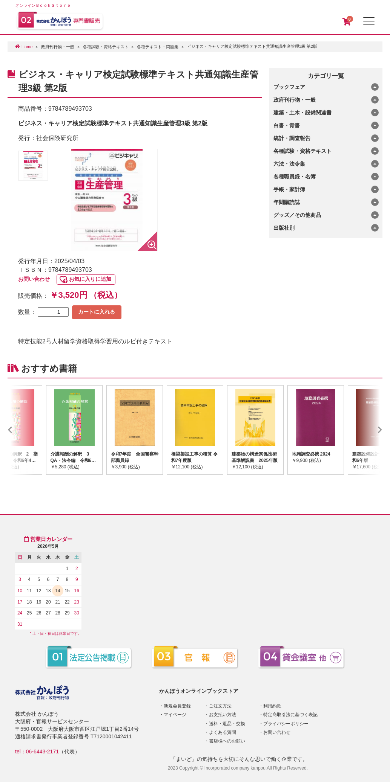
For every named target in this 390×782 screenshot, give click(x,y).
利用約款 (272, 706)
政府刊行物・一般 (57, 46)
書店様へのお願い (227, 741)
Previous (21, 430)
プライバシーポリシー (286, 723)
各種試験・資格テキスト (106, 46)
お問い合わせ (34, 279)
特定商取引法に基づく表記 (290, 714)
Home (26, 46)
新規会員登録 (177, 706)
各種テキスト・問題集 (157, 46)
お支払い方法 (222, 714)
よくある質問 (222, 732)
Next (368, 430)
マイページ (175, 714)
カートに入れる (96, 312)
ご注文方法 (220, 706)
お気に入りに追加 (90, 279)
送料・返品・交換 (227, 723)
